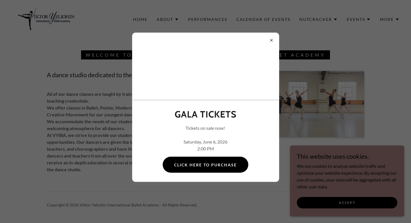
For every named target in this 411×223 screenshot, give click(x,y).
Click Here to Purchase (205, 164)
